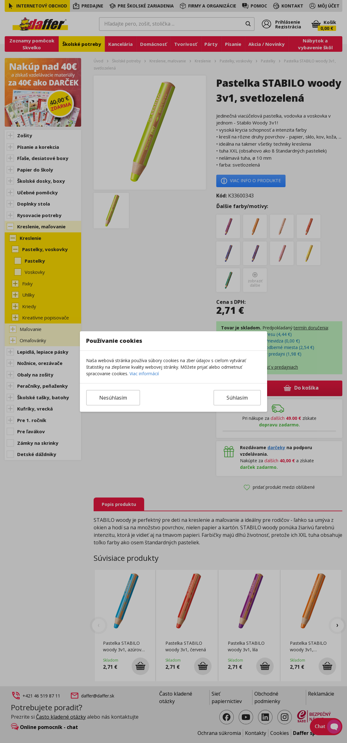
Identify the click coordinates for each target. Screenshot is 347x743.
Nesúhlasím (113, 397)
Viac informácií (144, 373)
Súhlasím (237, 397)
